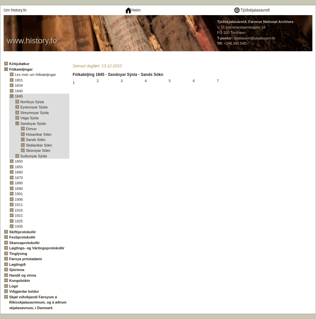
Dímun (31, 129)
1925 (19, 221)
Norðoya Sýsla (32, 102)
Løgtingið (17, 264)
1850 (19, 161)
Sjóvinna (16, 270)
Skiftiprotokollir (22, 232)
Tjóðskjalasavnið (252, 10)
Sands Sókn (35, 140)
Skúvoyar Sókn (38, 150)
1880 (19, 183)
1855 (19, 167)
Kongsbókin (19, 281)
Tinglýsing (18, 254)
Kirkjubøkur (19, 64)
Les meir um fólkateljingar (35, 75)
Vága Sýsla (29, 118)
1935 (19, 226)
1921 (19, 215)
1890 (19, 189)
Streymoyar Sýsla (34, 113)
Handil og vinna (22, 275)
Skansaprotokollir (24, 243)
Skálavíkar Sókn (39, 145)
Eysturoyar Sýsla (34, 107)
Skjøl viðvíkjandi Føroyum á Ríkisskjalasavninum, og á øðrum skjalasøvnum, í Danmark (37, 302)
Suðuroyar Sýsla (33, 156)
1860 (19, 172)
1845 (19, 96)
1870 (19, 178)
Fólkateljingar (21, 69)
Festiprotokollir (22, 237)
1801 (19, 80)
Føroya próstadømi (25, 259)
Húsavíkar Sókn (39, 134)
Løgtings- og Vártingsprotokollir (36, 248)
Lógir (13, 286)
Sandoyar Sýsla (33, 123)
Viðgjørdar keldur (24, 291)
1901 (19, 194)
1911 (19, 205)
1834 (19, 85)
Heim (133, 10)
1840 (19, 91)
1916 (19, 210)
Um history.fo (15, 10)
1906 (19, 199)
